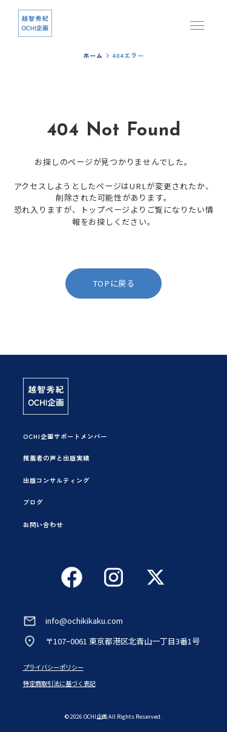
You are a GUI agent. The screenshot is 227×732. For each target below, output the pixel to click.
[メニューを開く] (197, 25)
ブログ (33, 502)
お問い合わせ (43, 524)
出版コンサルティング (56, 480)
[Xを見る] (155, 577)
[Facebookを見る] (71, 577)
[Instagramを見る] (113, 577)
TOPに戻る (114, 283)
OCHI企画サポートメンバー (65, 436)
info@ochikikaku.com (84, 620)
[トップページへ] (35, 23)
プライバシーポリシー (53, 667)
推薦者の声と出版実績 (56, 457)
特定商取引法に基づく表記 (59, 683)
